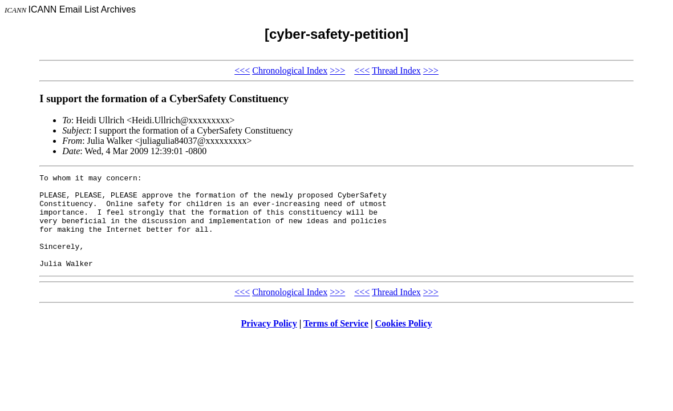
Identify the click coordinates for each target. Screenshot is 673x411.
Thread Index (396, 70)
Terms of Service (335, 342)
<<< (242, 70)
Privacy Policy (269, 342)
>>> (337, 70)
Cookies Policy (403, 342)
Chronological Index (289, 70)
